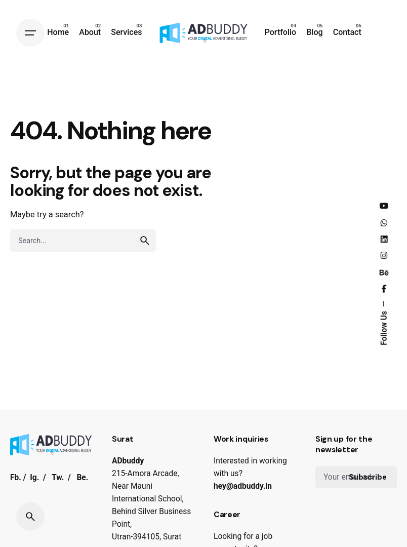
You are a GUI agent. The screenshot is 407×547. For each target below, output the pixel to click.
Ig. (34, 477)
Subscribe (368, 477)
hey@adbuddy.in (243, 486)
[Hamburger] (30, 33)
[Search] (30, 516)
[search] (145, 240)
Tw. (58, 477)
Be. (82, 477)
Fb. (15, 477)
